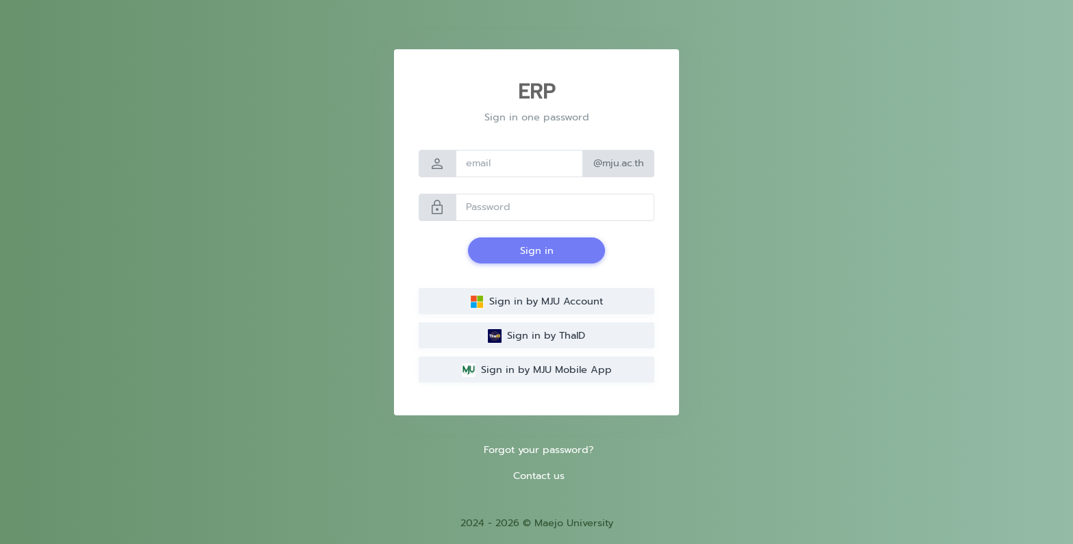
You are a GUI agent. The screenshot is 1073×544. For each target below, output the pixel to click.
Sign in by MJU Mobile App (537, 369)
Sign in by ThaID (536, 335)
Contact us (539, 475)
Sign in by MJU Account (536, 301)
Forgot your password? (538, 449)
